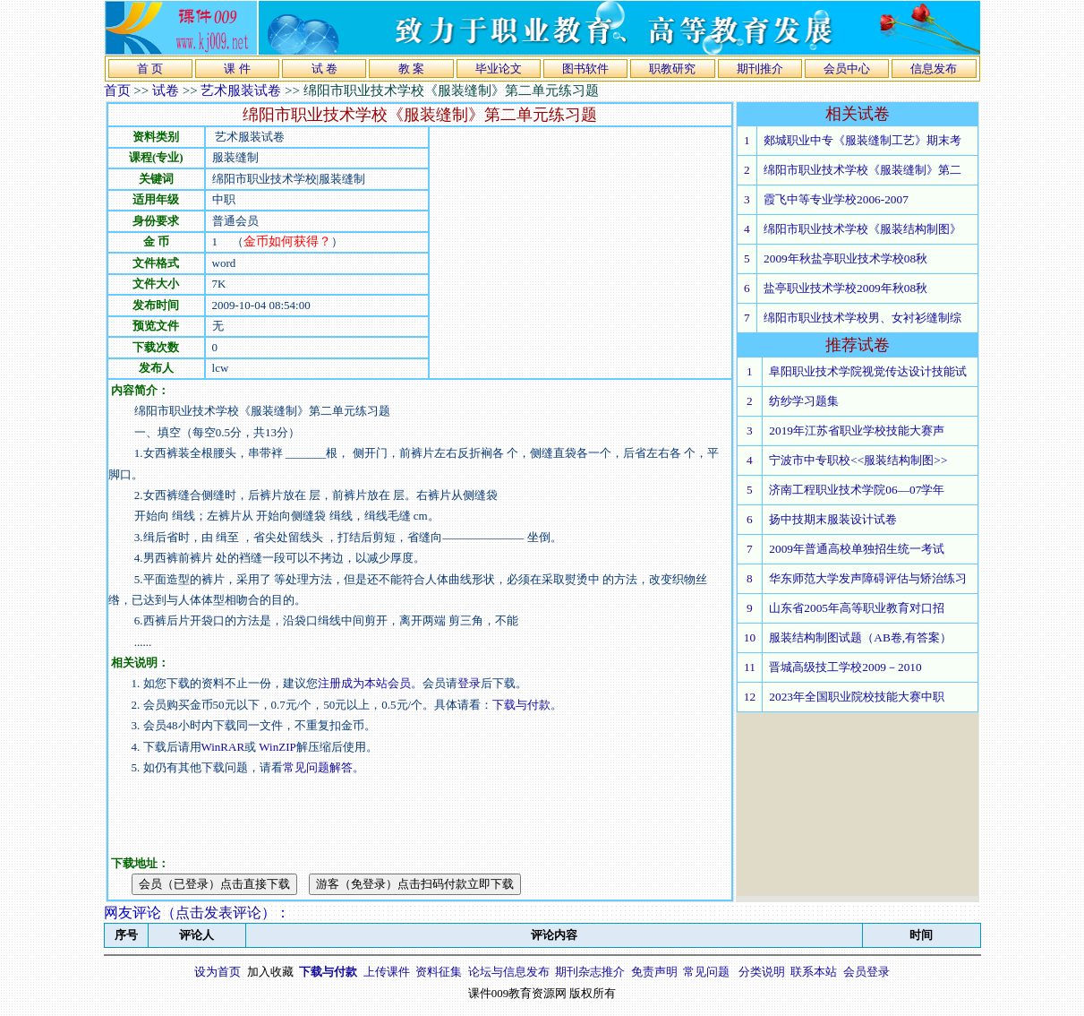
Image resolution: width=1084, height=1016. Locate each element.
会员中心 (847, 68)
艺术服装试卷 (241, 90)
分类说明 (761, 971)
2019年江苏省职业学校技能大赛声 (856, 430)
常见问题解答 (318, 767)
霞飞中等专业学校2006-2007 (836, 199)
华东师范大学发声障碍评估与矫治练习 (868, 578)
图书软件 (585, 68)
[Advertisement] (580, 252)
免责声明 (654, 971)
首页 (117, 90)
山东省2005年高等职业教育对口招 (856, 608)
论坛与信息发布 (509, 971)
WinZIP (276, 746)
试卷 (165, 90)
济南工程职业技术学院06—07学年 (856, 489)
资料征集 (438, 971)
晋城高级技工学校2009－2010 (845, 667)
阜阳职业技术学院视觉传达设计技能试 (868, 371)
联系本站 (813, 971)
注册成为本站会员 (364, 683)
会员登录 (866, 971)
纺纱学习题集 (804, 401)
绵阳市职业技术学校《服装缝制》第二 (862, 170)
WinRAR (223, 746)
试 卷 (324, 68)
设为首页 (217, 971)
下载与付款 (521, 704)
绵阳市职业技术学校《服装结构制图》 (862, 229)
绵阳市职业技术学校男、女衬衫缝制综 (862, 317)
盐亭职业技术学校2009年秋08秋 (845, 288)
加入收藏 (270, 971)
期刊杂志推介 (590, 971)
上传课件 (386, 971)
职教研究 (672, 68)
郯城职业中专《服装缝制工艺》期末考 (862, 140)
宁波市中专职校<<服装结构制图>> (858, 460)
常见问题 (706, 971)
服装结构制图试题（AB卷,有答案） (860, 637)
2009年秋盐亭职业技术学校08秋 (845, 258)
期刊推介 (760, 68)
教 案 (411, 68)
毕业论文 (498, 68)
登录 (469, 683)
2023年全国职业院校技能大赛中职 (856, 696)
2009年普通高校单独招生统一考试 (856, 548)
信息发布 (933, 68)
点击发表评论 (218, 912)
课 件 (237, 68)
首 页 (150, 68)
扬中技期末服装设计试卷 (833, 519)
